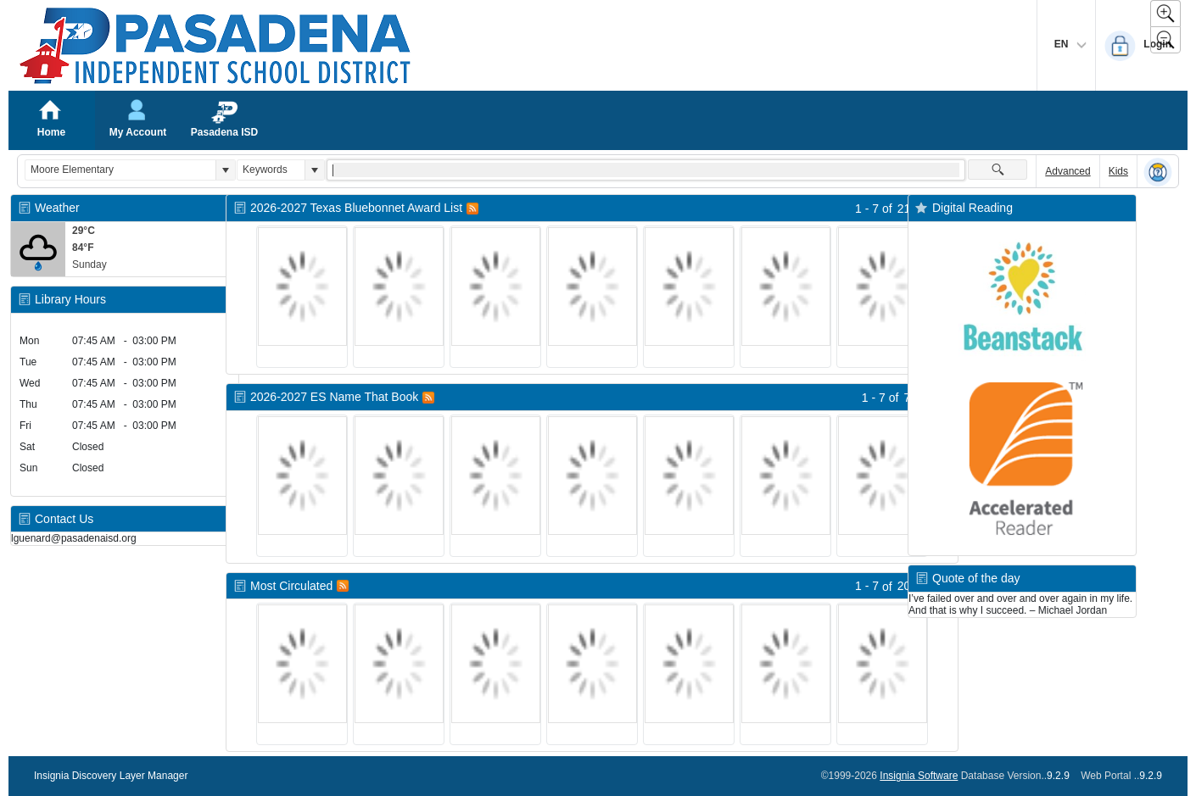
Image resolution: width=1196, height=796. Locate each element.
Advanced (1067, 171)
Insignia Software (919, 776)
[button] (225, 170)
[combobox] (120, 170)
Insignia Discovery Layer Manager (110, 776)
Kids (1118, 171)
